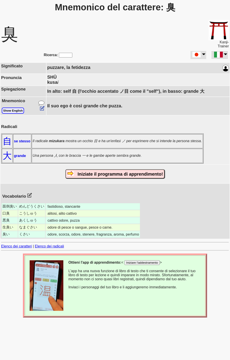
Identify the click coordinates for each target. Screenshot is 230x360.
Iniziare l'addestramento (142, 262)
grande (20, 156)
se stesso (22, 141)
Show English (13, 110)
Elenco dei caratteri (16, 246)
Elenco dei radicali (49, 246)
